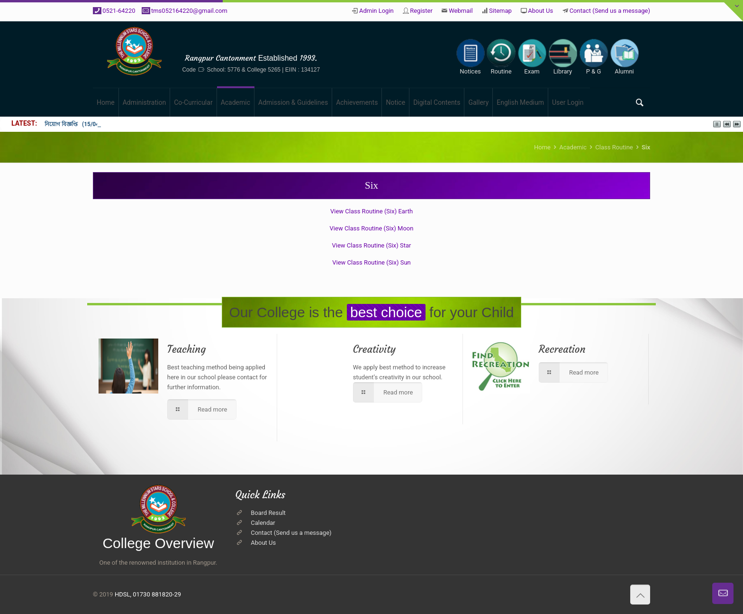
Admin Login (376, 10)
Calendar (263, 522)
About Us (540, 10)
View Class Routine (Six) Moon (372, 228)
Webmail (460, 10)
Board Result (268, 512)
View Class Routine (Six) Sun (371, 262)
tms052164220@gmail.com (189, 10)
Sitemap (500, 10)
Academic (573, 147)
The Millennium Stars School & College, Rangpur (251, 43)
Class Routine (614, 147)
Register (421, 10)
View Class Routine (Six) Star (371, 245)
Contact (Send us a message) (610, 10)
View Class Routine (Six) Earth (371, 211)
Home (542, 147)
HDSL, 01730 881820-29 (148, 594)
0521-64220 (118, 10)
